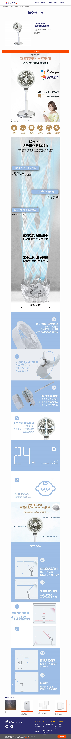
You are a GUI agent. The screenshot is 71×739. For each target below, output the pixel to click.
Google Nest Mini (46, 724)
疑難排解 (56, 2)
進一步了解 (27, 737)
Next (69, 705)
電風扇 (16, 6)
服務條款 (37, 729)
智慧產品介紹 (45, 732)
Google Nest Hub (46, 730)
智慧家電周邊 (5, 6)
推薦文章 (50, 2)
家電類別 (27, 6)
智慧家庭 (37, 2)
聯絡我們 (37, 731)
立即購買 (60, 724)
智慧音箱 (43, 2)
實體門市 (60, 726)
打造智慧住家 (61, 729)
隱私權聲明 (37, 726)
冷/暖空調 (11, 6)
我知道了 (62, 736)
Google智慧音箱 (54, 726)
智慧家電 (21, 6)
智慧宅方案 (63, 2)
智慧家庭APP (53, 724)
